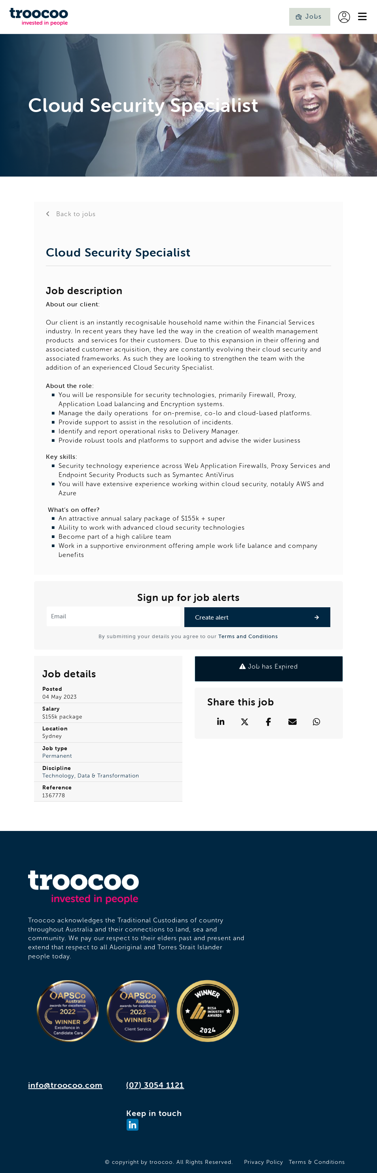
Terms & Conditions (317, 1162)
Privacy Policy (263, 1162)
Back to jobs (75, 214)
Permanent (57, 756)
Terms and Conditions (248, 636)
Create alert (211, 617)
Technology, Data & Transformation (90, 776)
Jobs (313, 16)
